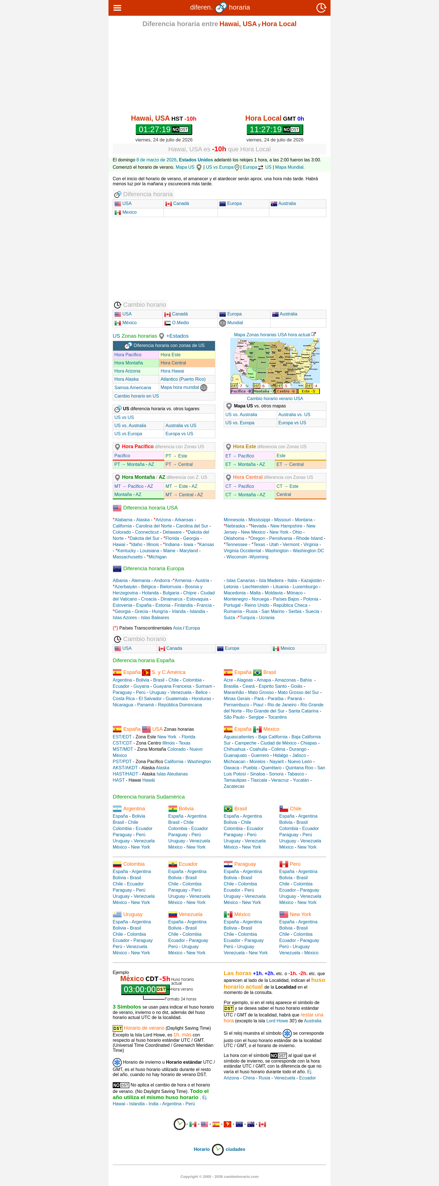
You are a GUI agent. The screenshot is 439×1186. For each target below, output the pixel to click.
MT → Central (179, 494)
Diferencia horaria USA (145, 508)
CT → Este (287, 486)
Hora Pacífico (127, 354)
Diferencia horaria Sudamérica (149, 797)
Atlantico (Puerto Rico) (182, 379)
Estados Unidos (196, 159)
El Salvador (150, 698)
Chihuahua (234, 749)
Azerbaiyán (126, 586)
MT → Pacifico (129, 486)
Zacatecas (234, 786)
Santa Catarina (303, 711)
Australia (283, 203)
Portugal (232, 605)
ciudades (235, 1149)
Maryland (188, 550)
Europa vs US (179, 433)
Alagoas (245, 680)
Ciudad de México (279, 743)
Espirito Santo (273, 686)
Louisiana (149, 550)
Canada (170, 648)
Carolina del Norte (153, 526)
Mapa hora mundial (183, 387)
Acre (228, 680)
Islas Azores (125, 617)
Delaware (172, 532)
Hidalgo (280, 755)
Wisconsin (237, 556)
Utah (274, 544)
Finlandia (184, 605)
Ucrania (267, 617)
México (125, 322)
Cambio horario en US (136, 396)
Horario (209, 1149)
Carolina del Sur (192, 526)
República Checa (290, 605)
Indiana (172, 544)
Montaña (123, 494)
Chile (173, 680)
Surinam (203, 686)
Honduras (201, 698)
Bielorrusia (170, 586)
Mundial (231, 322)
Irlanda (179, 611)
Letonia (231, 586)
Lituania (281, 586)
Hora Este (170, 354)
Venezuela (180, 692)
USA (126, 203)
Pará (259, 698)
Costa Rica (124, 698)
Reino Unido (257, 605)
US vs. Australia (130, 425)
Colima (278, 749)
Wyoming (259, 556)
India (154, 1103)
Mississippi (259, 519)
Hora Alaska (126, 379)
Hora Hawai (172, 371)
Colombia (192, 680)
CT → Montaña (240, 494)
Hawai (119, 544)
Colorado (122, 532)
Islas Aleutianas (172, 774)
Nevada (258, 526)
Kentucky (126, 550)
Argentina (122, 680)
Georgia (191, 538)
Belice (201, 692)
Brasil (158, 680)
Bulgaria (171, 592)
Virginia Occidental (242, 550)
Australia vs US (181, 425)
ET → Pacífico (239, 456)
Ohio (297, 532)
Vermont (291, 544)
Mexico (125, 212)
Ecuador (121, 686)
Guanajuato (235, 755)
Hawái (148, 780)
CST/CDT (122, 743)
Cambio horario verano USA (275, 398)
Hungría (160, 611)
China (249, 1077)
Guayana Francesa (172, 686)
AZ (151, 464)
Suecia (312, 611)
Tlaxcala (258, 780)
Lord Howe (277, 1020)
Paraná (295, 698)
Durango (297, 749)
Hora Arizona (127, 371)
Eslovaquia (197, 599)
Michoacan (234, 761)
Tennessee (236, 544)
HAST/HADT (125, 774)
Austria (202, 580)
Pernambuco (236, 704)
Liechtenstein (256, 586)
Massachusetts (128, 556)
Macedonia (235, 592)
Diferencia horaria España (144, 660)
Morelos (258, 761)
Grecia (141, 611)
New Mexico (253, 532)
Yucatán (301, 780)
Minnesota (234, 519)
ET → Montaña (240, 464)
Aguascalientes (239, 736)
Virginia (310, 544)
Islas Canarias (241, 580)
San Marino (272, 611)
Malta (255, 592)
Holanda (150, 592)
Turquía (247, 617)
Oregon (257, 538)
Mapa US (189, 167)
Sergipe (256, 717)
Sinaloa (257, 774)
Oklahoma (234, 538)
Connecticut (147, 532)
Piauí (258, 704)
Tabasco (296, 774)
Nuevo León (300, 761)
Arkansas (184, 519)
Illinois (152, 544)
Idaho (136, 544)
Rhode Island (309, 538)
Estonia (162, 605)
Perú (141, 692)
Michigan (158, 556)
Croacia (149, 599)
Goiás (296, 686)
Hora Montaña (128, 362)
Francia (204, 605)
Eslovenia (122, 605)
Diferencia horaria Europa (148, 568)
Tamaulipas (235, 780)
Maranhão (234, 692)
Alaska (143, 519)
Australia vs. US (295, 414)
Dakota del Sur (144, 538)
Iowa (188, 544)
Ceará (249, 686)
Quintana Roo (299, 767)
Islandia (197, 611)
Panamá (145, 704)
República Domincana (180, 704)
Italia (292, 580)
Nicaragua (123, 704)
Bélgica (148, 586)
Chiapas (308, 743)
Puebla (250, 767)
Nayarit (277, 761)
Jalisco (299, 755)
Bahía (306, 680)
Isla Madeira (271, 580)
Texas (259, 544)
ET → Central (290, 464)
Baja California (273, 736)
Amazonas (285, 680)
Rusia (251, 611)
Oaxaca (231, 767)
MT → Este (177, 486)
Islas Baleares (155, 617)
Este (281, 455)
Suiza (229, 617)
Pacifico (122, 455)
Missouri (282, 519)
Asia (177, 628)
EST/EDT (122, 736)
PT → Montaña (129, 464)
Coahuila (258, 749)
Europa (230, 203)
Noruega (260, 599)
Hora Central (173, 362)
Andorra (162, 580)
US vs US (124, 417)
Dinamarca (171, 599)
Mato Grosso (261, 692)
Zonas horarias (138, 336)
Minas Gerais (237, 698)
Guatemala (177, 698)
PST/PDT (122, 761)
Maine (169, 550)
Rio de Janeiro (282, 704)
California (122, 526)
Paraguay (122, 692)
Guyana (141, 686)
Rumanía (233, 611)
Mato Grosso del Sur (298, 692)
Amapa (264, 680)
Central (284, 494)
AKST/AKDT (125, 767)
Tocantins (277, 717)
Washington (277, 550)
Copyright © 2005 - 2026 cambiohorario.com (219, 1176)
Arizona (163, 519)
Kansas (206, 544)
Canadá (177, 203)
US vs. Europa (239, 422)
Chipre (189, 592)
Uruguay (158, 692)
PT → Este (176, 456)
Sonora (276, 774)
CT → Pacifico (239, 486)
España (143, 605)
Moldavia (274, 592)
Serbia (294, 611)
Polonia (310, 599)
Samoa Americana (132, 387)
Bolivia (142, 680)
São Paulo (234, 717)
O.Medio (176, 322)
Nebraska (235, 526)
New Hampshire (286, 526)
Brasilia (231, 686)
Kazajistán (311, 580)
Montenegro (236, 599)
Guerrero (260, 755)
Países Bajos (286, 599)
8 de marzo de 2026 (156, 159)
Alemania (141, 580)
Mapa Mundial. (290, 167)
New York (279, 532)
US (116, 336)
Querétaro (271, 767)
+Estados (177, 336)
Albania (120, 580)
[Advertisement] (219, 70)
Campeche (245, 743)
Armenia (183, 580)
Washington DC (308, 550)
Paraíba (275, 698)
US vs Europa (223, 167)
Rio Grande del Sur (265, 711)
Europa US (257, 167)
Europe (228, 648)
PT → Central (179, 464)
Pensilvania (280, 538)
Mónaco (295, 592)
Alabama (123, 519)
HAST (119, 780)
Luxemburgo (305, 586)
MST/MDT (123, 749)
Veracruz (280, 780)
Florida (172, 538)
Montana (303, 519)
